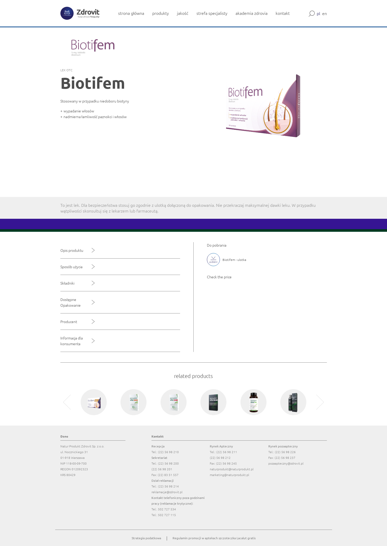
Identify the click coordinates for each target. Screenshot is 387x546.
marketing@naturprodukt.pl (229, 475)
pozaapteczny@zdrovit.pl (285, 463)
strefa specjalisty (211, 13)
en (324, 13)
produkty (160, 13)
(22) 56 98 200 (168, 463)
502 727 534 (167, 509)
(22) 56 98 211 (226, 452)
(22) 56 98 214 (168, 486)
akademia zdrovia (252, 13)
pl (318, 13)
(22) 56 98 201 (161, 469)
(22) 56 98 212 (220, 457)
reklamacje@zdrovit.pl (166, 492)
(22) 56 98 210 (168, 452)
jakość (182, 13)
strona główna (131, 13)
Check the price (219, 276)
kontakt (283, 13)
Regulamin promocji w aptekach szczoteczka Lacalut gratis (214, 538)
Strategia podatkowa (146, 538)
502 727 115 (167, 515)
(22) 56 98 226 (285, 452)
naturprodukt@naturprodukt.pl (231, 469)
